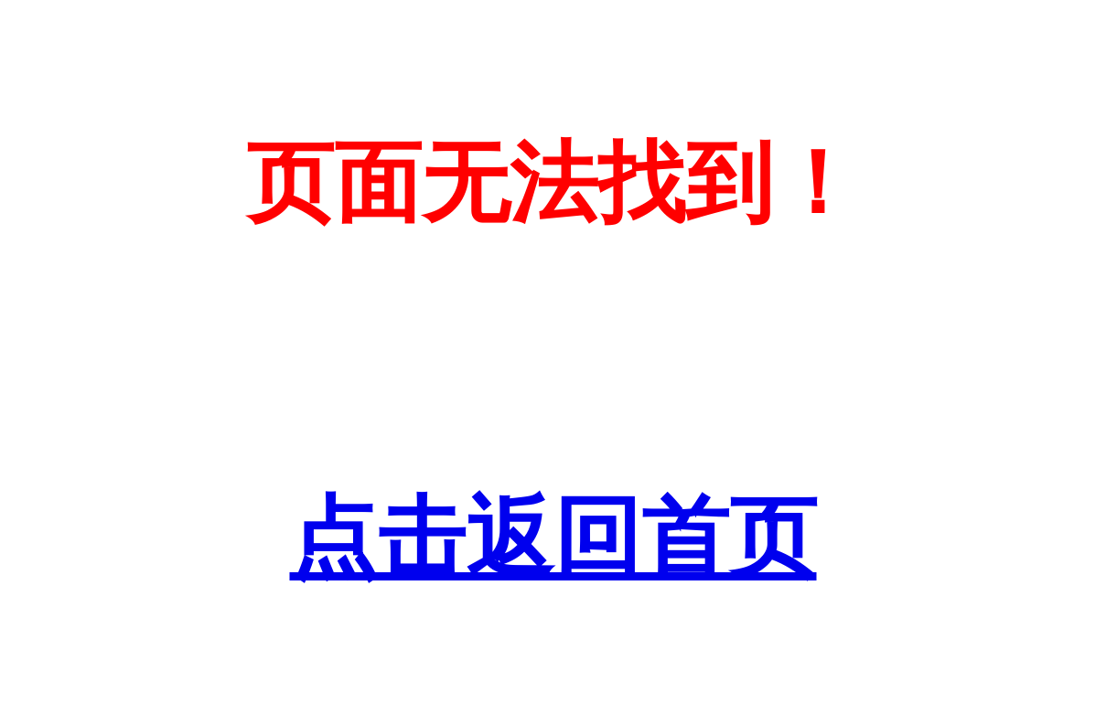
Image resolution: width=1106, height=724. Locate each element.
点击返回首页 (553, 538)
